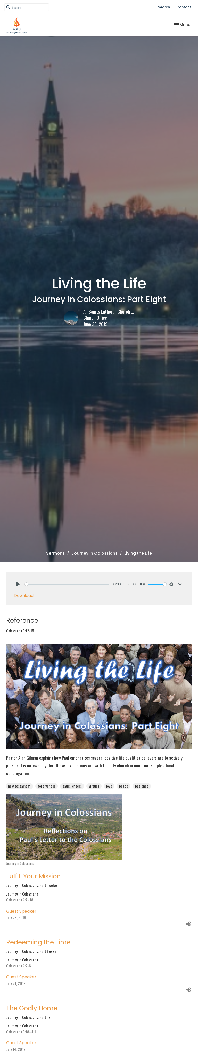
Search (164, 7)
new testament (19, 786)
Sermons (55, 553)
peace (123, 786)
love (109, 786)
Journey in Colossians (94, 553)
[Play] (18, 584)
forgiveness (46, 786)
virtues (94, 786)
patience (141, 786)
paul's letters (72, 786)
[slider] (67, 584)
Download (24, 595)
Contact (183, 7)
